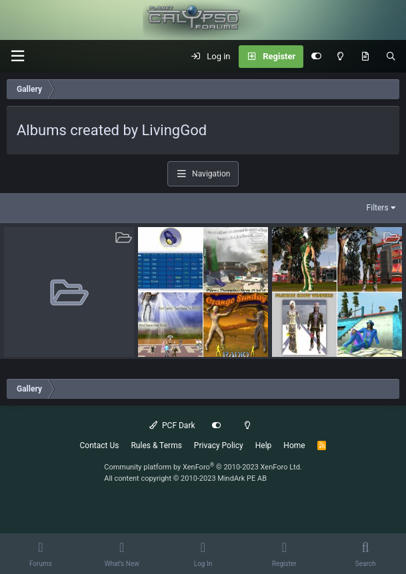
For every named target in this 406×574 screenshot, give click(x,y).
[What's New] (365, 56)
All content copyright (185, 478)
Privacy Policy (218, 445)
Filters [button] (378, 207)
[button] (17, 56)
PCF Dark (172, 425)
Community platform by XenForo (203, 467)
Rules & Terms (156, 445)
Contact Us (99, 445)
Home (294, 445)
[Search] (391, 56)
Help (263, 445)
